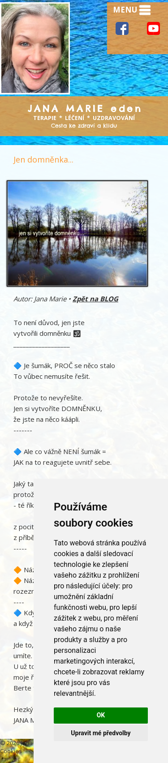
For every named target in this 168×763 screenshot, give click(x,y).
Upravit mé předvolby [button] (100, 733)
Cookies (11, 751)
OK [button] (101, 715)
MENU (132, 10)
